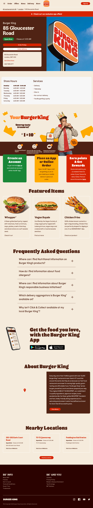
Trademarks (6, 488)
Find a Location (46, 457)
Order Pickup (22, 45)
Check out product (71, 235)
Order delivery (22, 49)
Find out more (39, 235)
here (84, 179)
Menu (23, 4)
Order (9, 4)
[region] (24, 393)
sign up (19, 165)
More (38, 4)
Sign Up (85, 3)
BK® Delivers (50, 486)
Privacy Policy (50, 479)
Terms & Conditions (9, 484)
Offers (16, 4)
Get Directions (9, 60)
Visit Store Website (11, 448)
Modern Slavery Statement (55, 482)
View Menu (55, 409)
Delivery (31, 4)
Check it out (9, 235)
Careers (48, 477)
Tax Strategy (50, 484)
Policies (5, 479)
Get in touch (7, 482)
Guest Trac (6, 486)
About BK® (6, 477)
